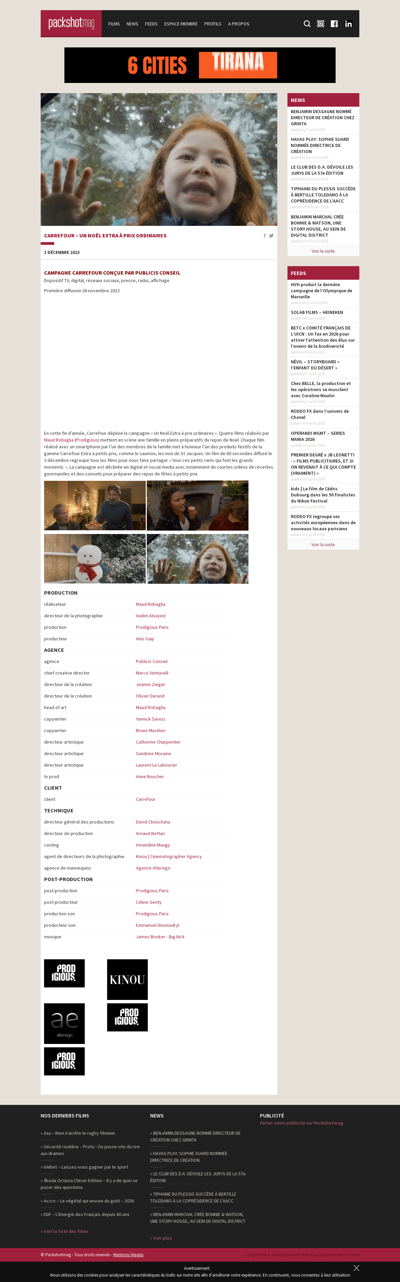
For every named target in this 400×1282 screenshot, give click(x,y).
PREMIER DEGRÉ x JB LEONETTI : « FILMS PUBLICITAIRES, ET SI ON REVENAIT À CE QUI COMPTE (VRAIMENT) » (323, 464)
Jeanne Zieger (150, 684)
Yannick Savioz (150, 719)
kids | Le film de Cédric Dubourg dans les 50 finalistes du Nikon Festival (323, 495)
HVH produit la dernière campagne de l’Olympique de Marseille (321, 290)
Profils (212, 24)
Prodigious (87, 440)
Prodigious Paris (152, 627)
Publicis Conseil (151, 661)
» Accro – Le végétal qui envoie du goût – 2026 (87, 1201)
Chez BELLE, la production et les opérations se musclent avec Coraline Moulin (321, 389)
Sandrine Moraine (153, 753)
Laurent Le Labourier (156, 765)
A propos (238, 24)
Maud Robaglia (59, 440)
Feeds (151, 24)
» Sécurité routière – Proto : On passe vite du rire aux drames (90, 1150)
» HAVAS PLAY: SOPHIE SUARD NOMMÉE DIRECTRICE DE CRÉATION (188, 1156)
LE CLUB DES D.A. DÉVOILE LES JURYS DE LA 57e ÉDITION (322, 170)
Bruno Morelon (150, 730)
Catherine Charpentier (158, 742)
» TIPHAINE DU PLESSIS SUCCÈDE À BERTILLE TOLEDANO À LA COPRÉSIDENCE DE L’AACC (193, 1197)
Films (114, 24)
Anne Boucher (150, 776)
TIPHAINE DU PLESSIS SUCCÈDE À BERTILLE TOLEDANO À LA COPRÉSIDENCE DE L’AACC (323, 195)
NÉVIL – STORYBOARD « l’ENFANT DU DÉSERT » (315, 365)
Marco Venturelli (152, 673)
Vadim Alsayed (150, 616)
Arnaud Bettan (150, 833)
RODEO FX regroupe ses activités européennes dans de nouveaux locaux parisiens (323, 522)
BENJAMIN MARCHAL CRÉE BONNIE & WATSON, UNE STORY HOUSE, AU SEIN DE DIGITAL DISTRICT (318, 226)
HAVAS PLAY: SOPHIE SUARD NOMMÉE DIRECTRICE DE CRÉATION (320, 145)
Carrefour (146, 799)
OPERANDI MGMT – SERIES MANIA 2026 (318, 436)
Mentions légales (128, 1255)
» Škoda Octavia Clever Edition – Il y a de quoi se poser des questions (89, 1183)
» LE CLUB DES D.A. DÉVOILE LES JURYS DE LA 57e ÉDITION (198, 1177)
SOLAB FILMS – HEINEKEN (317, 312)
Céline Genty (149, 902)
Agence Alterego (153, 868)
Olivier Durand (150, 696)
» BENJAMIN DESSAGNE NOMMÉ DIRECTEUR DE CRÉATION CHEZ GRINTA (195, 1136)
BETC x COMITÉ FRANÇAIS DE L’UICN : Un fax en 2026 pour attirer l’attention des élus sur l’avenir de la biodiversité (323, 337)
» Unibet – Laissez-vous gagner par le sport (84, 1167)
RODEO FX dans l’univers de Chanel (320, 414)
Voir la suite (323, 251)
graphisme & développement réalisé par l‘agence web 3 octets (303, 1255)
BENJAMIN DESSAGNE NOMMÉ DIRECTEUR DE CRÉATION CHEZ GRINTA (323, 117)
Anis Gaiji (145, 639)
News (132, 24)
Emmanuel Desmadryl (157, 925)
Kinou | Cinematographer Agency (169, 856)
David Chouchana (153, 822)
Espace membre (181, 24)
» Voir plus (161, 1238)
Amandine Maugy (153, 845)
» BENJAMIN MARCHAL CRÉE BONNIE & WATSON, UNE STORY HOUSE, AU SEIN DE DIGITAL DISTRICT (197, 1217)
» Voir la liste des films (64, 1231)
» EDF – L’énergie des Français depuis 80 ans (85, 1214)
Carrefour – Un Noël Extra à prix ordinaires (105, 236)
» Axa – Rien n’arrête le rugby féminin (78, 1133)
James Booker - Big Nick (160, 937)
